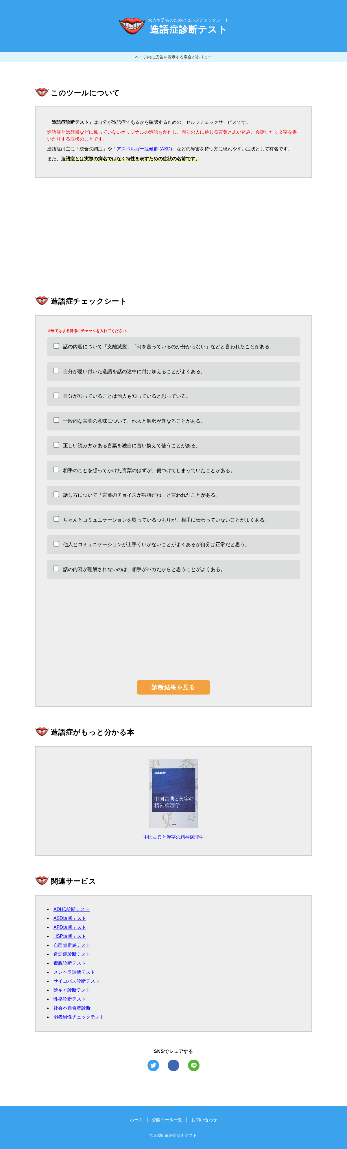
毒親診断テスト (69, 963)
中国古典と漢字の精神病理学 (173, 837)
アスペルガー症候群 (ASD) (144, 148)
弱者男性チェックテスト (78, 1016)
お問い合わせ (204, 1119)
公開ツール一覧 (167, 1119)
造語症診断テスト (72, 954)
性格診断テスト (69, 999)
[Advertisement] (173, 235)
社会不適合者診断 (72, 1008)
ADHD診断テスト (71, 909)
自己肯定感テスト (72, 945)
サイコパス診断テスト (76, 981)
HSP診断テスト (69, 936)
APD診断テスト (69, 927)
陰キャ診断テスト (72, 990)
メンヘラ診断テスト (74, 972)
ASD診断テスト (69, 918)
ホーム (136, 1119)
